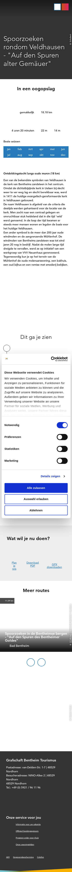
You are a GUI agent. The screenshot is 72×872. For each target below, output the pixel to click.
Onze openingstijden (25, 844)
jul (8, 155)
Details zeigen (50, 476)
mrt (30, 149)
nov (52, 155)
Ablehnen (35, 510)
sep (30, 155)
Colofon (40, 857)
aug (19, 155)
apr (41, 149)
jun (63, 149)
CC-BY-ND (70, 638)
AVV (8, 857)
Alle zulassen (36, 487)
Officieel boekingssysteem (27, 831)
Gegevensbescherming (23, 857)
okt (41, 155)
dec (63, 155)
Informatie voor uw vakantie (28, 824)
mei (52, 149)
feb (20, 149)
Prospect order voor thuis (27, 838)
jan (9, 149)
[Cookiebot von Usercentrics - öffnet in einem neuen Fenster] (51, 358)
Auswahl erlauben (36, 499)
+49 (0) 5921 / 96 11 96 (26, 787)
